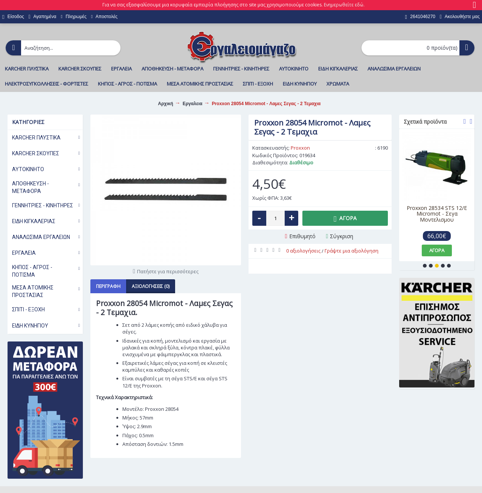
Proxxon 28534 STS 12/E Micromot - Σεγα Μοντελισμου (437, 213)
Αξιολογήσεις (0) (150, 286)
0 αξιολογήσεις (303, 250)
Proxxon (300, 147)
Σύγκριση (341, 236)
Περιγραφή (108, 286)
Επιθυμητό (302, 236)
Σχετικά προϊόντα (425, 121)
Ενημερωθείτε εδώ (343, 5)
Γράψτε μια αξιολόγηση (351, 250)
